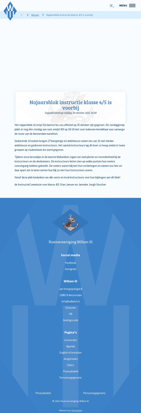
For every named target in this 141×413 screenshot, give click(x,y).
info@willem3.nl (70, 301)
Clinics (70, 365)
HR (70, 314)
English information (70, 352)
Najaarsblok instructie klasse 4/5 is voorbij (71, 105)
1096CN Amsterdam (70, 295)
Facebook (70, 262)
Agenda (70, 346)
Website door (70, 410)
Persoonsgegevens (70, 377)
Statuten (70, 307)
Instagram (70, 269)
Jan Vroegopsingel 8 (70, 289)
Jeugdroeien (70, 359)
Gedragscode (70, 320)
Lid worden (70, 340)
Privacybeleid (70, 371)
